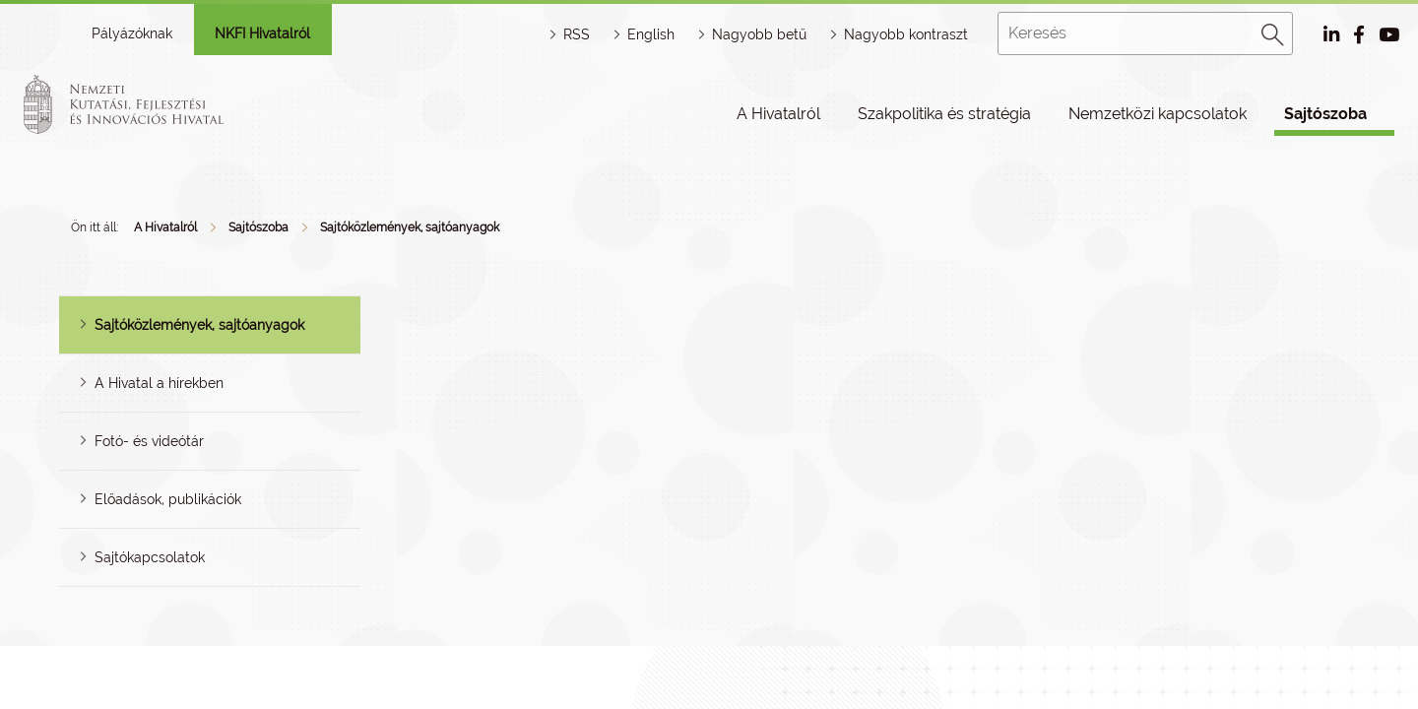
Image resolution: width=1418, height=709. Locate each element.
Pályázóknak (132, 33)
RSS (576, 34)
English (651, 34)
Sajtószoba (1325, 113)
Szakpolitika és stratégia (944, 113)
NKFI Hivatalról (262, 33)
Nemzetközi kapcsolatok (1157, 113)
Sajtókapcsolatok (150, 557)
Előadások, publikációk (168, 499)
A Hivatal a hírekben (159, 383)
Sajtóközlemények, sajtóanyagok (409, 227)
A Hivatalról (778, 113)
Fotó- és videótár (149, 441)
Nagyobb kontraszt (906, 34)
